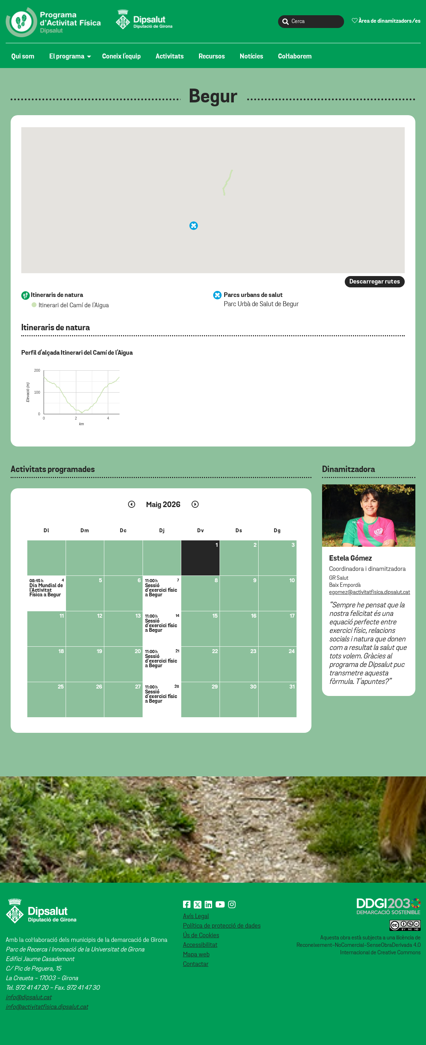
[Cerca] (311, 21)
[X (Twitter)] (197, 905)
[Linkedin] (208, 905)
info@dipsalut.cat (28, 997)
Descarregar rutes (374, 282)
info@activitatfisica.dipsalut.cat (47, 1007)
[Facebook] (186, 905)
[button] (193, 225)
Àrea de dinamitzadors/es (386, 21)
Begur (213, 97)
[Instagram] (232, 905)
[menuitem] (25, 56)
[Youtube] (220, 905)
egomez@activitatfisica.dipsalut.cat (369, 592)
